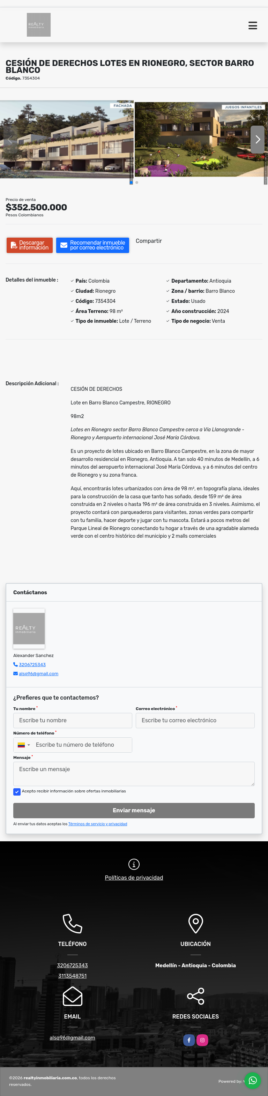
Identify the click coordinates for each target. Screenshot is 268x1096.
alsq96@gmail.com (38, 673)
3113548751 (72, 976)
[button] (131, 182)
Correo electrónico (156, 708)
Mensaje (23, 757)
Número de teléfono (35, 733)
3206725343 (32, 664)
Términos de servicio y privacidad (97, 824)
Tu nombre (25, 708)
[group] (67, 139)
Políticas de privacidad (134, 877)
